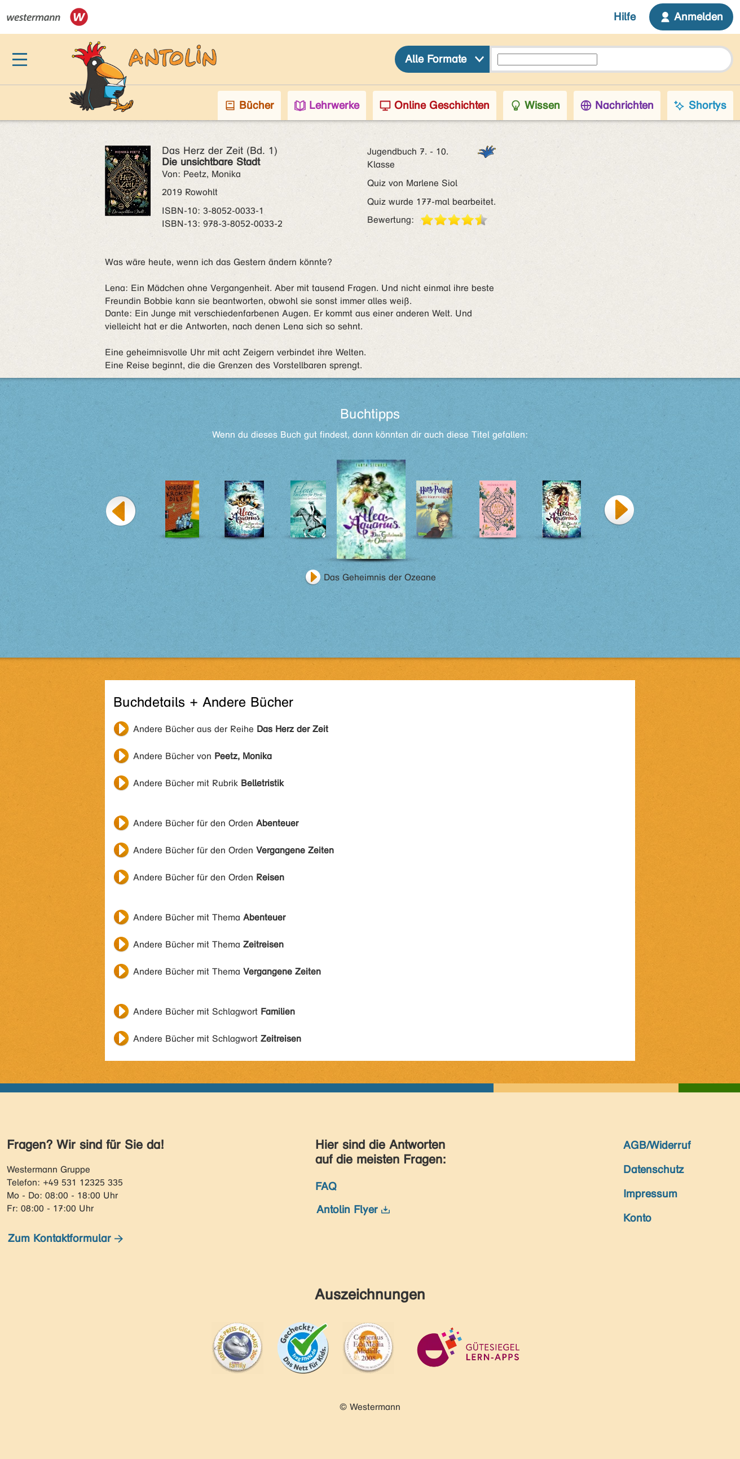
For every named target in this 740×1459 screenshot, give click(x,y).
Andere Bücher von (202, 756)
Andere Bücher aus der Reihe (230, 729)
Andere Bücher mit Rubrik (208, 783)
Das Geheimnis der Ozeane (380, 577)
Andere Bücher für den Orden (215, 823)
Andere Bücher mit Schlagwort (214, 1011)
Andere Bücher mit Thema (209, 917)
